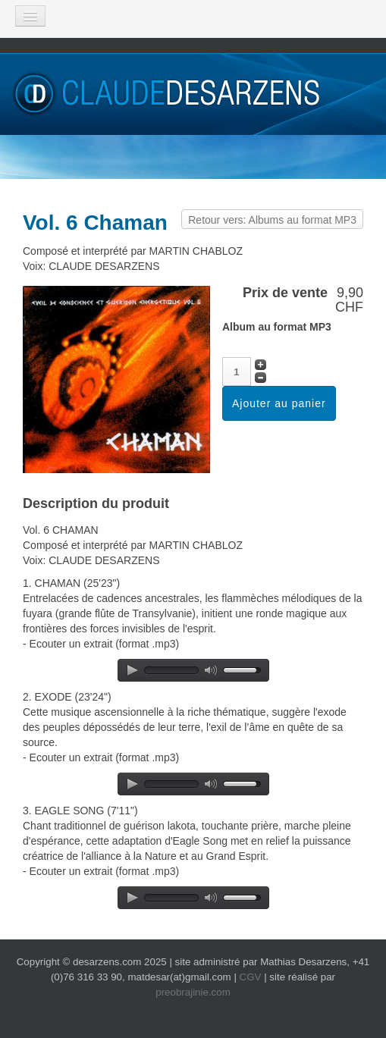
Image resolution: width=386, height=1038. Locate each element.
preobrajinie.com (193, 992)
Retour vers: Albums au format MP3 (272, 220)
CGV (251, 977)
